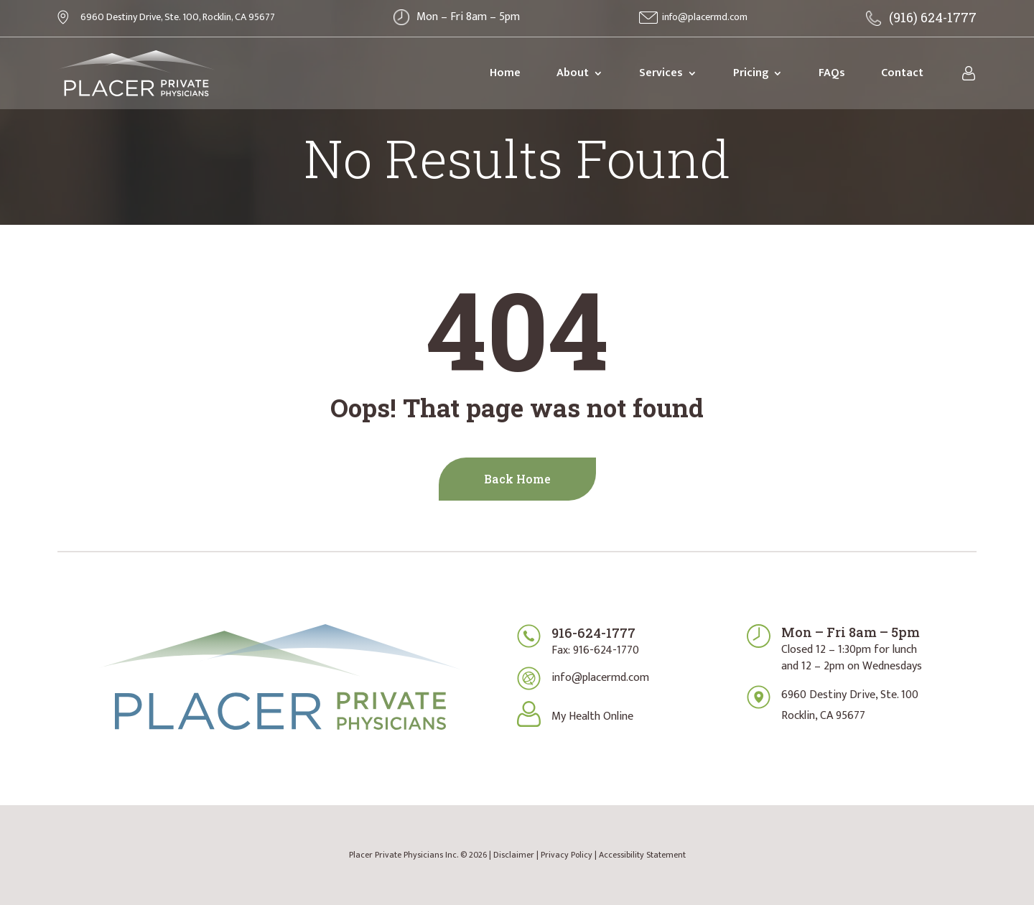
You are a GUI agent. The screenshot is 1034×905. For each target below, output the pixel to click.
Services (661, 73)
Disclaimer (513, 855)
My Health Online (592, 716)
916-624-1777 (593, 632)
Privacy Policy (566, 855)
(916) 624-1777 (933, 17)
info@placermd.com (704, 17)
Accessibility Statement (642, 855)
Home (505, 73)
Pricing (750, 73)
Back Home (517, 478)
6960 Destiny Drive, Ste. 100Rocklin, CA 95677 (849, 705)
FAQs (832, 73)
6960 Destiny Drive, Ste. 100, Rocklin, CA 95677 (177, 17)
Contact (902, 73)
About (572, 73)
